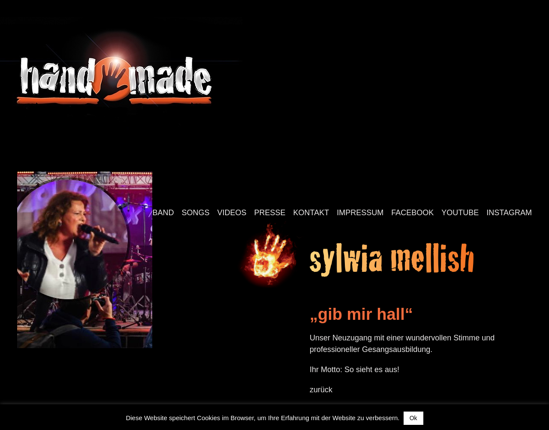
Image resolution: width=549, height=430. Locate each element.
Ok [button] (413, 418)
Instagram (509, 212)
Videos (232, 212)
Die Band (155, 212)
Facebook (412, 212)
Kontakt (311, 212)
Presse (270, 212)
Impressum (360, 212)
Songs (196, 212)
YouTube (460, 212)
